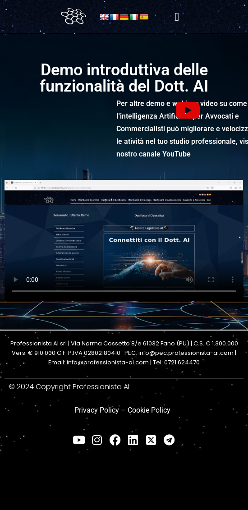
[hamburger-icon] (177, 17)
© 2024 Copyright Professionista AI (69, 386)
